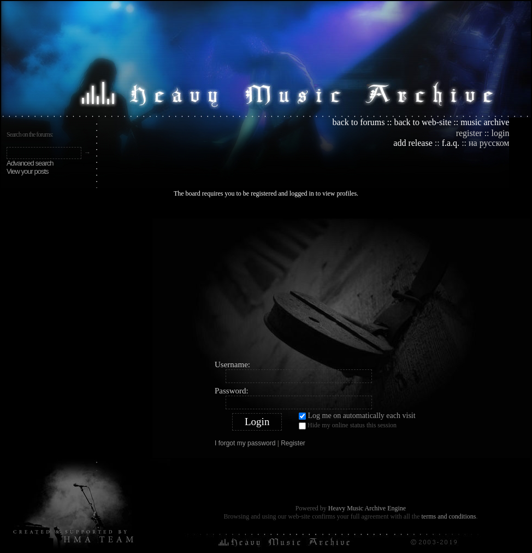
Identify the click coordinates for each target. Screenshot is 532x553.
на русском (489, 143)
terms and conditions (448, 516)
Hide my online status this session (348, 425)
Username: (232, 364)
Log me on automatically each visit (357, 415)
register (469, 133)
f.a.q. (450, 143)
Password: (232, 390)
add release (413, 143)
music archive (484, 122)
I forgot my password (245, 443)
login (501, 133)
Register (293, 443)
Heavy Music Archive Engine (367, 508)
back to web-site (422, 122)
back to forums (359, 122)
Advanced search (30, 163)
